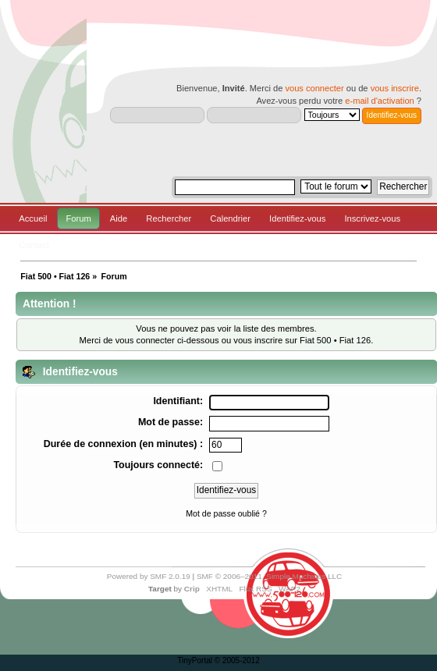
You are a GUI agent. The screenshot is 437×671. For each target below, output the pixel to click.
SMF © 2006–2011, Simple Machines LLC (269, 576)
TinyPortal (194, 660)
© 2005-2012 (237, 660)
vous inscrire (395, 88)
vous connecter (314, 88)
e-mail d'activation (379, 100)
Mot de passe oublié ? (226, 513)
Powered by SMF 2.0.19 (148, 576)
